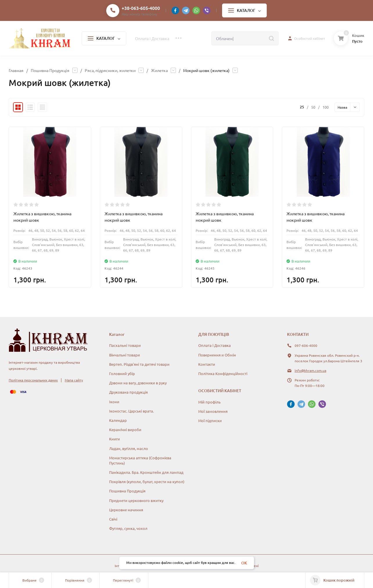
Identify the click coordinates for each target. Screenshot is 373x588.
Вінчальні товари (124, 354)
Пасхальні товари (125, 345)
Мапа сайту (74, 380)
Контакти (206, 364)
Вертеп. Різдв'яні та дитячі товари (139, 364)
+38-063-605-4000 (141, 8)
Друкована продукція (128, 392)
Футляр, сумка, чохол (128, 528)
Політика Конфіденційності (222, 373)
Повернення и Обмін (217, 354)
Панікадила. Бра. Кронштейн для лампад (146, 472)
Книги (114, 438)
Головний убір (122, 373)
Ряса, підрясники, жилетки (110, 70)
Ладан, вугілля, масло (128, 448)
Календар (118, 420)
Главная (16, 70)
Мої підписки (210, 420)
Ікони (114, 401)
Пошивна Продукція (50, 70)
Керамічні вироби (125, 429)
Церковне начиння (126, 509)
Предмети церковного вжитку (136, 500)
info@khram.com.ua (310, 370)
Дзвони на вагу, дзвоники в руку (138, 382)
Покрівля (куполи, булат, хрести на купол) (146, 481)
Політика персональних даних (33, 380)
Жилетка (159, 70)
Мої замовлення (213, 411)
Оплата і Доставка (214, 345)
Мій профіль (209, 401)
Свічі (113, 519)
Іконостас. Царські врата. (131, 410)
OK (244, 563)
